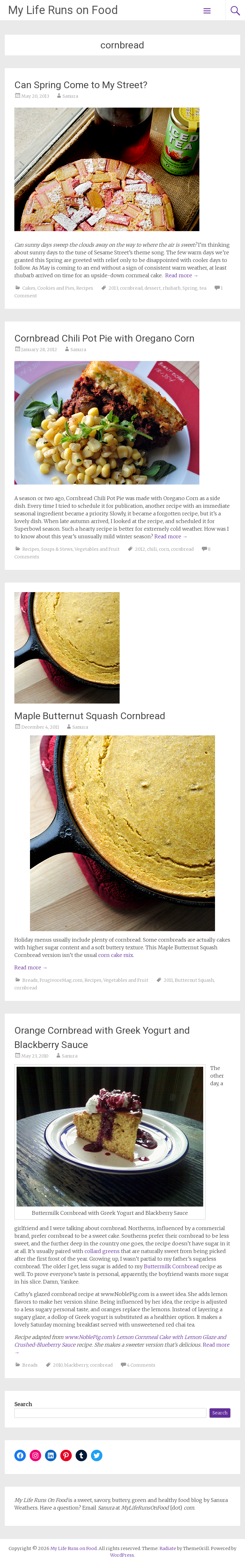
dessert (153, 288)
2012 (140, 549)
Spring (189, 288)
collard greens (102, 1251)
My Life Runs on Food (63, 10)
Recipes (84, 288)
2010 (58, 1365)
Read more (181, 275)
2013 (113, 288)
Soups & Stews (57, 549)
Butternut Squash (194, 980)
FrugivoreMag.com (61, 980)
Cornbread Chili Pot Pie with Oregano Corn (104, 338)
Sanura (70, 96)
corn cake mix (115, 955)
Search (23, 1404)
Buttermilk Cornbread (171, 1266)
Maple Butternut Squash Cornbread (89, 715)
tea (202, 288)
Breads (30, 980)
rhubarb (172, 288)
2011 (168, 980)
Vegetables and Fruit (97, 549)
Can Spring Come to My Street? (80, 84)
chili (152, 549)
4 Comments (141, 1365)
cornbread (131, 288)
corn (164, 549)
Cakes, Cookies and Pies (48, 288)
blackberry (76, 1365)
